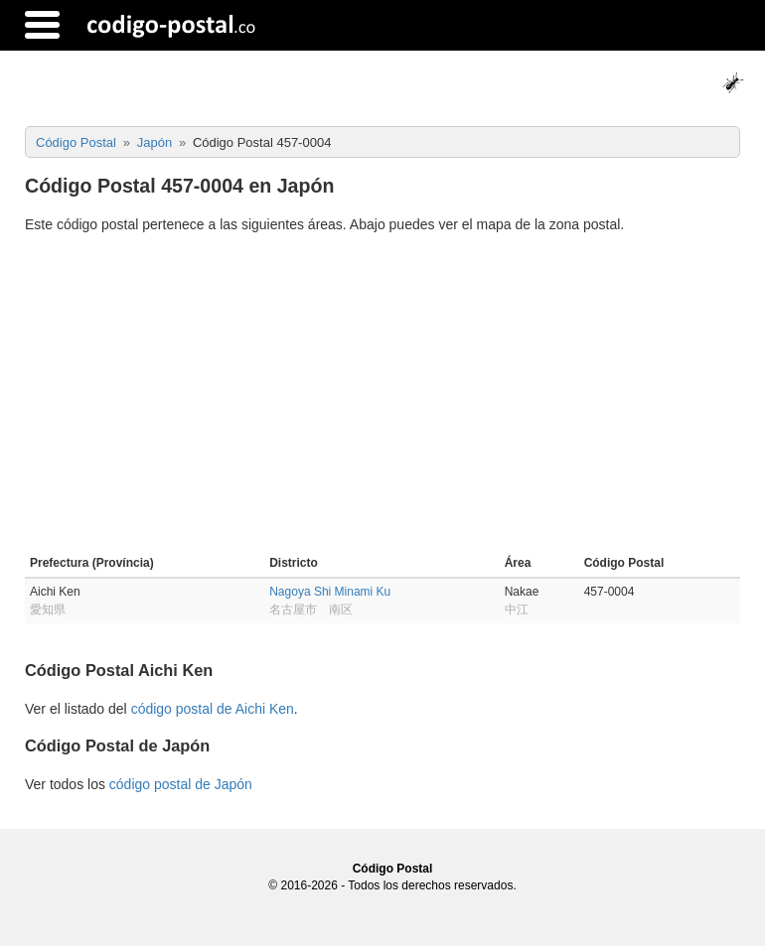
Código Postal (393, 869)
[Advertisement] (382, 397)
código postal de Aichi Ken (212, 709)
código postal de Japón (180, 784)
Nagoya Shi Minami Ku (329, 592)
